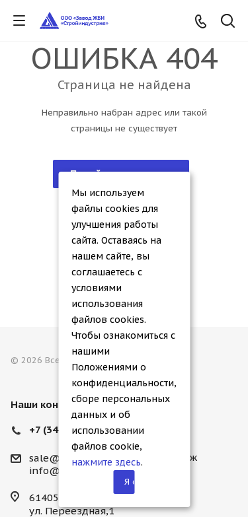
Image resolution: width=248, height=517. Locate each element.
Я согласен (129, 481)
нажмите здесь (106, 462)
